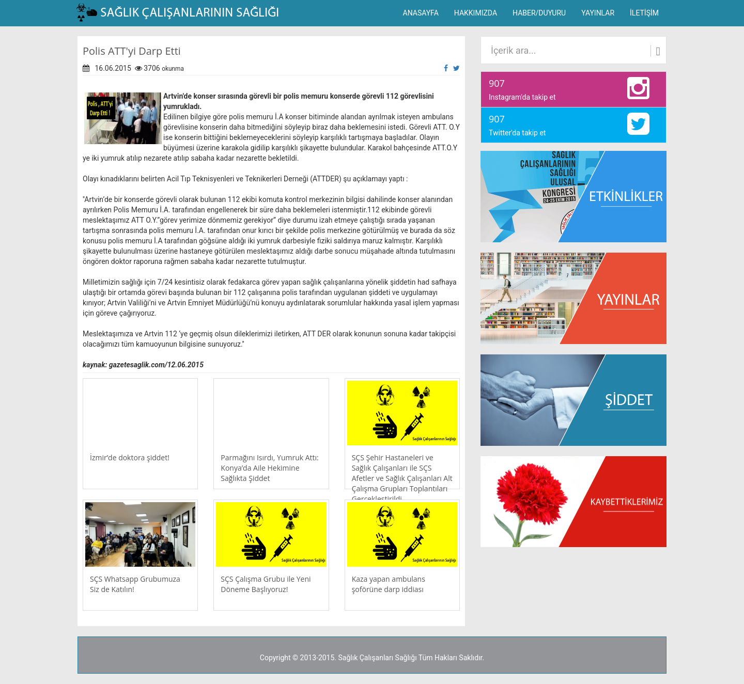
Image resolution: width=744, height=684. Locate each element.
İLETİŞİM (644, 13)
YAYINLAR (597, 13)
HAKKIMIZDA (475, 13)
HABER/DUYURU (539, 13)
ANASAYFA (421, 13)
